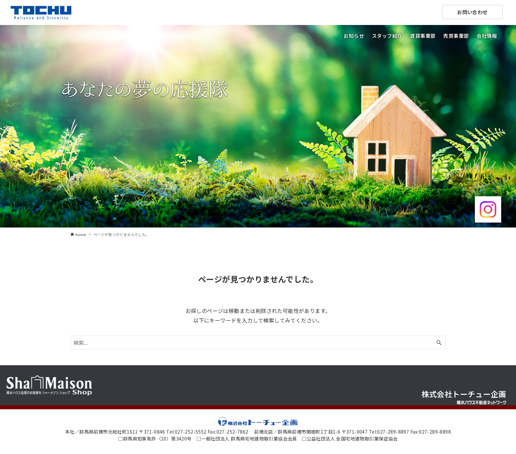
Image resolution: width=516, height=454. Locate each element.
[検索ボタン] (439, 342)
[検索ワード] (258, 342)
